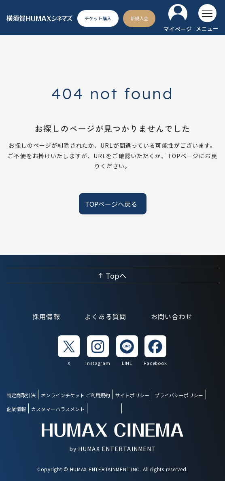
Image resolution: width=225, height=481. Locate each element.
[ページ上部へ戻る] (112, 275)
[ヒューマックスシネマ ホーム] (39, 18)
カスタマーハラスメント (58, 408)
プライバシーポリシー (179, 395)
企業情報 (16, 408)
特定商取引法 (21, 395)
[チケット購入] (98, 18)
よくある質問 (106, 316)
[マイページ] (177, 18)
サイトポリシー (132, 395)
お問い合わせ (172, 316)
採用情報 (46, 316)
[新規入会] (139, 18)
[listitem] (69, 351)
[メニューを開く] (207, 18)
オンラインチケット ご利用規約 (75, 395)
